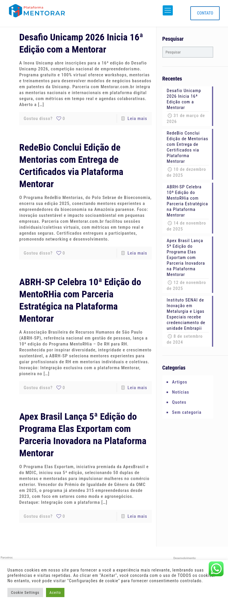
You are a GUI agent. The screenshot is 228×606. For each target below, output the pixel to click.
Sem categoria (187, 412)
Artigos (179, 382)
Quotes (179, 402)
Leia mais (137, 118)
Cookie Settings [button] (25, 592)
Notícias (180, 392)
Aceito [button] (55, 592)
